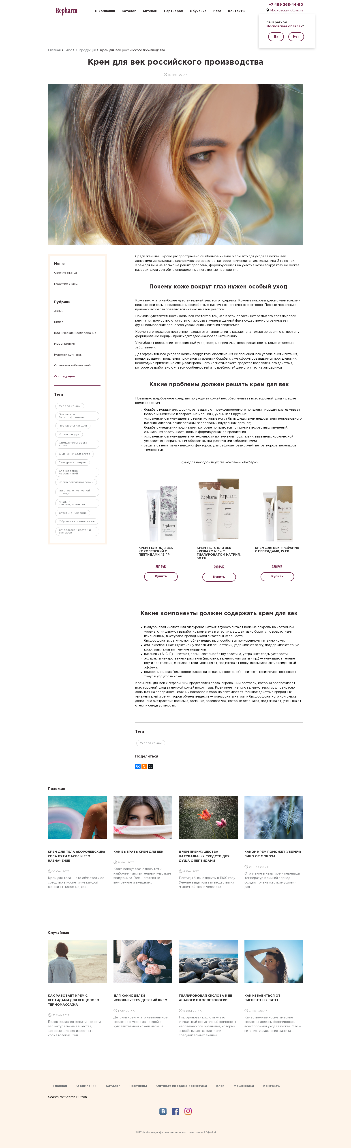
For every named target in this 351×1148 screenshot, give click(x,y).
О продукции (86, 50)
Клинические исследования (75, 333)
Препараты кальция (73, 426)
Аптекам (150, 11)
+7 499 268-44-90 (286, 4)
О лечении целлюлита (74, 454)
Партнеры (138, 1086)
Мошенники (244, 1086)
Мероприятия (64, 344)
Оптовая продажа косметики (181, 1086)
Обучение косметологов (77, 521)
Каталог (129, 11)
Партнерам (173, 11)
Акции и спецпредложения (72, 503)
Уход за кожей (70, 406)
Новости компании (68, 355)
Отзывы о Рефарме (73, 513)
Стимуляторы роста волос (73, 444)
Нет (296, 36)
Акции (58, 311)
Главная (54, 50)
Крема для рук (69, 434)
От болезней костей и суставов (75, 531)
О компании (105, 11)
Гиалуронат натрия (72, 462)
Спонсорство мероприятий (68, 472)
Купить (161, 576)
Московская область (286, 10)
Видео (59, 322)
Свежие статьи (65, 273)
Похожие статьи (66, 284)
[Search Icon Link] (67, 1092)
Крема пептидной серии (76, 482)
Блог (217, 11)
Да (276, 36)
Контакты (236, 11)
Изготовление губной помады (74, 492)
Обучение (198, 11)
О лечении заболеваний (72, 365)
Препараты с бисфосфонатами (72, 415)
